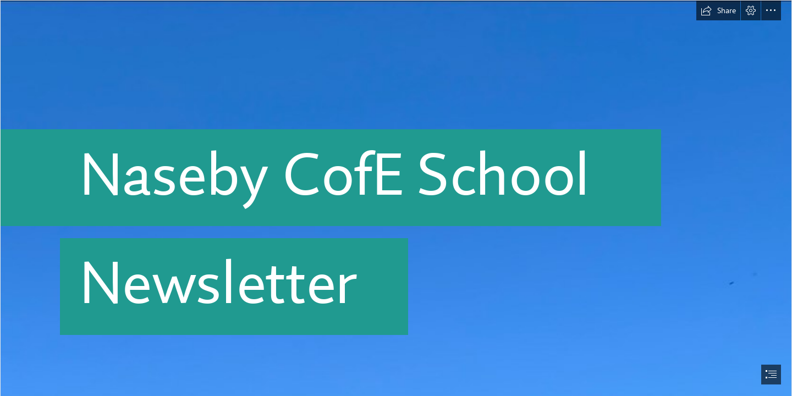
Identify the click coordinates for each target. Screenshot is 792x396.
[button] (718, 10)
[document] (396, 198)
